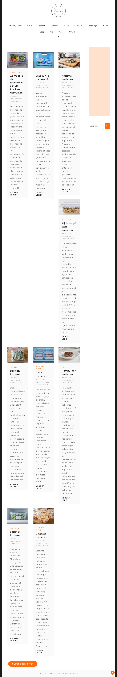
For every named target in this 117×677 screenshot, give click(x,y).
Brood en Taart (40, 368)
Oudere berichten (22, 664)
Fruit (29, 26)
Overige (13, 72)
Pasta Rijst (93, 26)
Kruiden (78, 26)
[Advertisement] (99, 81)
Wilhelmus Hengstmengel (67, 673)
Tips (20, 72)
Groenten (14, 528)
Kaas (66, 26)
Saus (105, 26)
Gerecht (41, 26)
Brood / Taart (15, 26)
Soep (42, 32)
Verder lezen (14, 193)
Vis (51, 32)
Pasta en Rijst (68, 220)
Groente (54, 26)
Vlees (60, 32)
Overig (72, 32)
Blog (38, 72)
